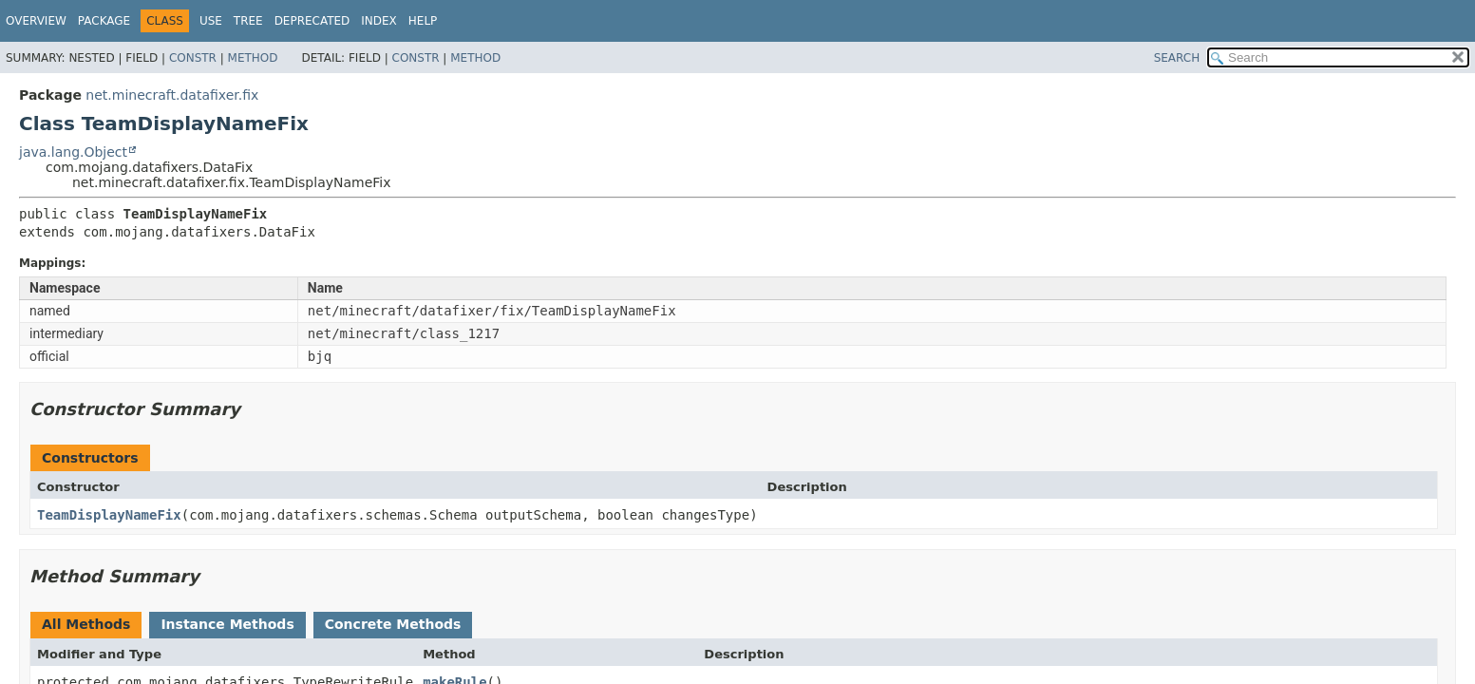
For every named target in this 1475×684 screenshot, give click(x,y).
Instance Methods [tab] (227, 624)
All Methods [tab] (86, 624)
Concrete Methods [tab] (393, 624)
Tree (248, 21)
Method (253, 58)
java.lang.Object (73, 152)
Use (210, 21)
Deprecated (312, 21)
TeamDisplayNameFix (109, 514)
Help (423, 21)
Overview (36, 21)
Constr (193, 58)
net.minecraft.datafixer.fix (171, 95)
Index (379, 21)
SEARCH (1177, 58)
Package (104, 21)
